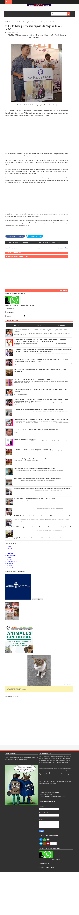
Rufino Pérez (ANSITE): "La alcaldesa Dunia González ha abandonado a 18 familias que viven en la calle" (37, 515)
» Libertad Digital (10, 555)
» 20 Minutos (9, 563)
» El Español (9, 553)
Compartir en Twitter (34, 236)
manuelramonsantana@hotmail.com (55, 796)
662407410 (48, 794)
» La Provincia (9, 565)
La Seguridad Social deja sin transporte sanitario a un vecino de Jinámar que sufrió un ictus (42, 488)
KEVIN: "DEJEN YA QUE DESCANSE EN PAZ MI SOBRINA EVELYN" (34, 468)
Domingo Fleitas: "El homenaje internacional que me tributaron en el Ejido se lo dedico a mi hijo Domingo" (38, 526)
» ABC (7, 551)
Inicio (6, 22)
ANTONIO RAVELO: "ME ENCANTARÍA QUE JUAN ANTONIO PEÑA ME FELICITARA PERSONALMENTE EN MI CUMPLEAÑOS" (41, 400)
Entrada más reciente (12, 248)
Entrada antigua (63, 248)
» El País (8, 546)
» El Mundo (8, 549)
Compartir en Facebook (14, 236)
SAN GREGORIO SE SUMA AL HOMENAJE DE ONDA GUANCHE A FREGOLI (38, 429)
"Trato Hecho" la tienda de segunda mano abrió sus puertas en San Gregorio (39, 409)
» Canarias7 (9, 568)
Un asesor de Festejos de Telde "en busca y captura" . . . (32, 449)
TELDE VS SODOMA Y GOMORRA (25, 439)
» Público (8, 557)
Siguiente (40, 599)
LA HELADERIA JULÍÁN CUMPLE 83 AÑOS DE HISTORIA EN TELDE (34, 498)
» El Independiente (11, 561)
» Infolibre (8, 559)
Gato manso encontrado (14, 688)
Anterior (34, 599)
